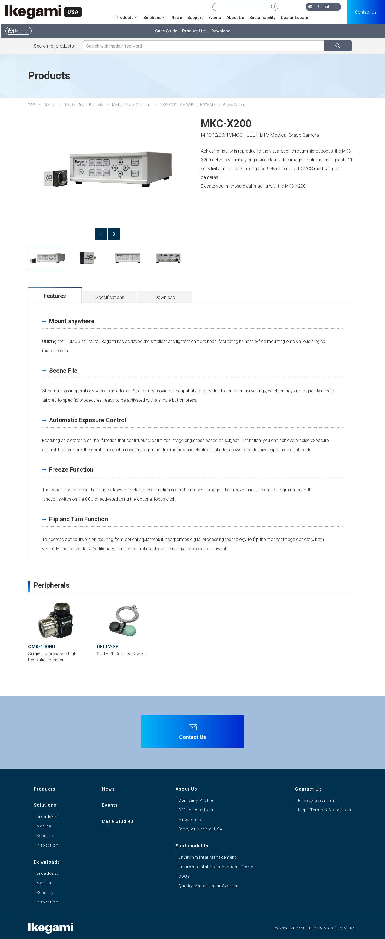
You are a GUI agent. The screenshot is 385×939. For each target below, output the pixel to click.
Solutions (152, 17)
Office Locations (195, 810)
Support (195, 17)
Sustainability (262, 17)
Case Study (166, 30)
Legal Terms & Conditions (325, 810)
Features (55, 296)
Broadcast (47, 816)
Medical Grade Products (84, 105)
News (176, 17)
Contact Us (366, 12)
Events (214, 17)
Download (220, 30)
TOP (31, 105)
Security (44, 835)
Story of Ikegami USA (200, 829)
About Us (235, 17)
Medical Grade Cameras (131, 105)
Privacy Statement (317, 800)
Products (124, 17)
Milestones (189, 819)
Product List (194, 30)
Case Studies (118, 821)
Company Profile (195, 800)
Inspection (47, 845)
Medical (21, 31)
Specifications (110, 297)
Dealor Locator (295, 17)
